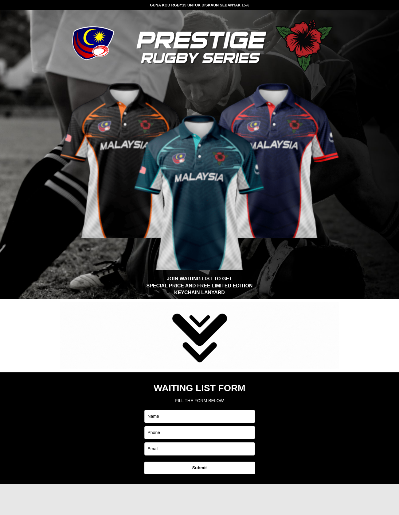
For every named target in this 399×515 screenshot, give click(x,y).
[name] (199, 416)
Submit (199, 467)
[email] (199, 448)
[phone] (199, 432)
